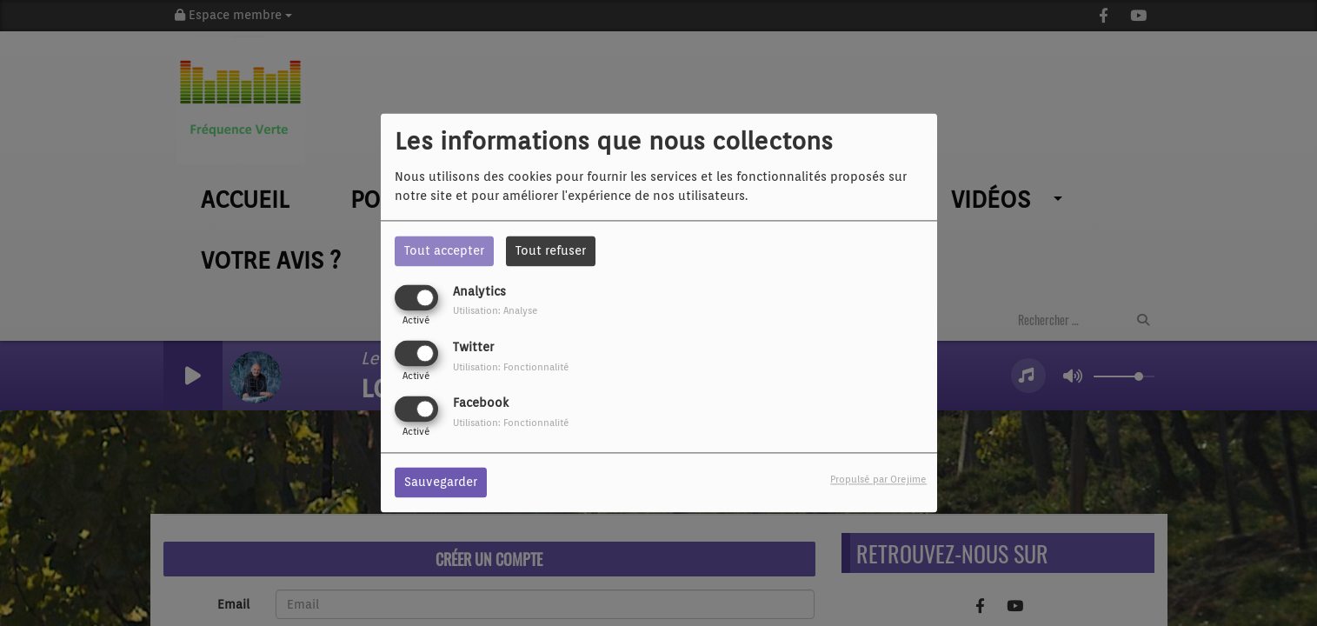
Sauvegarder (440, 482)
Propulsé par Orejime (878, 480)
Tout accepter (444, 250)
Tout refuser (550, 250)
